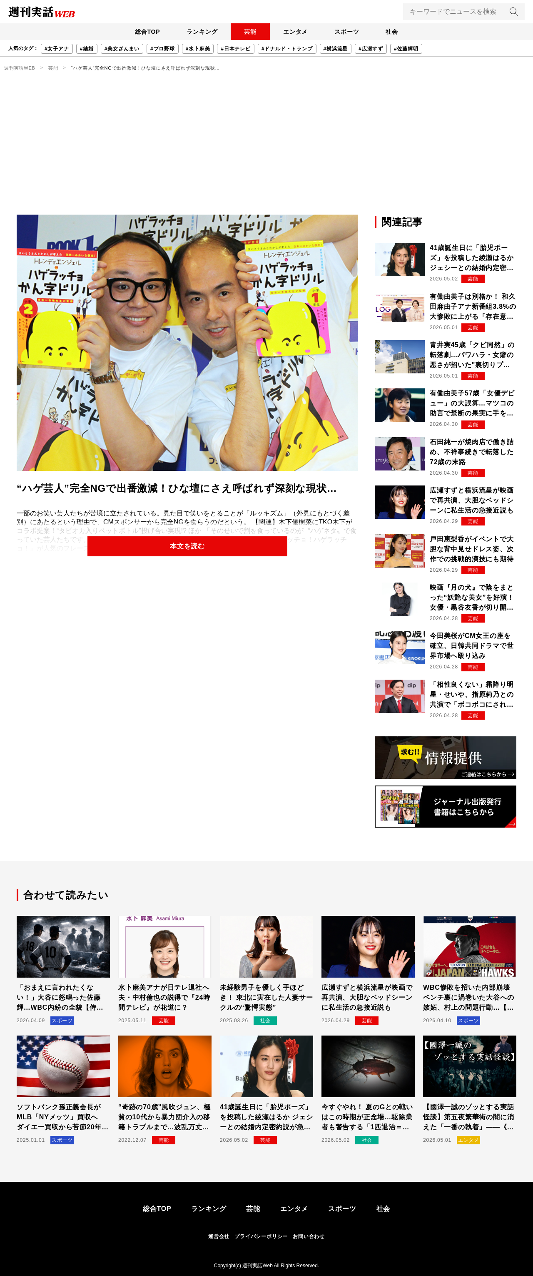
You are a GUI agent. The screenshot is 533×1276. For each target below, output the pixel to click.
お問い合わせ (309, 1236)
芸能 (250, 31)
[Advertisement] (266, 152)
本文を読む (187, 546)
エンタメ (295, 31)
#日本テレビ (235, 49)
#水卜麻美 (198, 49)
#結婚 (87, 49)
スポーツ (346, 31)
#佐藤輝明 (406, 49)
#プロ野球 (162, 49)
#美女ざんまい (122, 49)
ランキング (202, 31)
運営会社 (218, 1236)
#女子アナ (57, 49)
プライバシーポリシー (261, 1236)
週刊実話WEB (19, 67)
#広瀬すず (371, 49)
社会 (392, 31)
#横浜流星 (336, 49)
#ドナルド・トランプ (287, 49)
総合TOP (147, 31)
